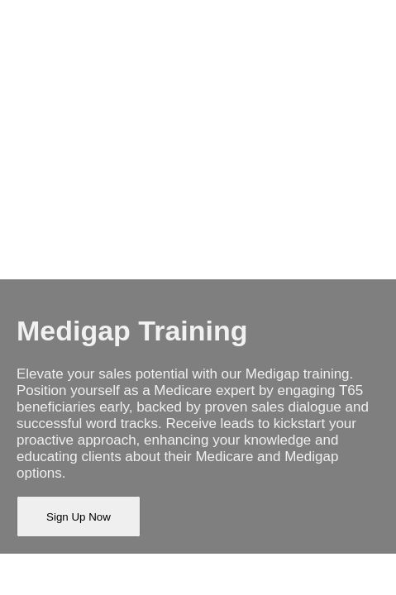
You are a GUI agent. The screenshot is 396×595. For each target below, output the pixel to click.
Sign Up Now (78, 517)
